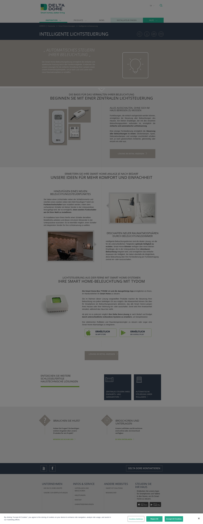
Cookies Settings (136, 519)
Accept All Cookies (174, 519)
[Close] (199, 518)
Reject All (154, 519)
